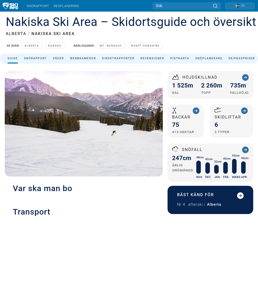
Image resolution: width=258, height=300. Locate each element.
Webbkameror (83, 58)
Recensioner (153, 58)
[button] (83, 260)
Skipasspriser (242, 58)
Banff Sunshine (145, 45)
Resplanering (66, 6)
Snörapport (37, 6)
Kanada (54, 45)
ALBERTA (16, 33)
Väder (58, 58)
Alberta (31, 45)
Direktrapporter (118, 58)
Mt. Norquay (111, 45)
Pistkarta (179, 58)
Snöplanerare (208, 58)
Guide (13, 58)
